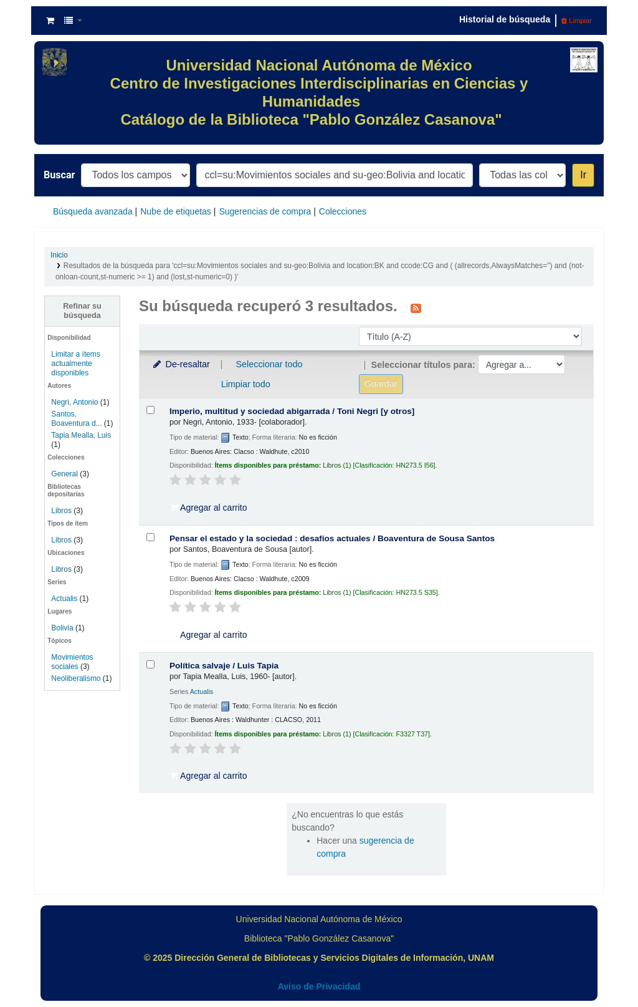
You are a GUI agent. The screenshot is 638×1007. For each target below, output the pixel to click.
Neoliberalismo (75, 678)
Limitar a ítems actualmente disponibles (75, 363)
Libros (61, 510)
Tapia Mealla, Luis (81, 435)
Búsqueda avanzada (93, 211)
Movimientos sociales (72, 662)
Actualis (64, 598)
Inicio (59, 255)
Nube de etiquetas (175, 211)
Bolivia (62, 628)
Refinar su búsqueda (82, 311)
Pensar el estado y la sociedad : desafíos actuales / (332, 538)
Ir (583, 175)
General (65, 474)
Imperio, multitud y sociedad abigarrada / (291, 411)
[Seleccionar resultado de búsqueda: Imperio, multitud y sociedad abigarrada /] (150, 410)
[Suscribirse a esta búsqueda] (416, 307)
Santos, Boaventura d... (76, 419)
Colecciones (342, 211)
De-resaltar (180, 364)
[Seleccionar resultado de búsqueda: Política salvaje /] (150, 664)
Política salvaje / (224, 665)
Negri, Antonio (74, 402)
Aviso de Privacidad (319, 986)
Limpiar (576, 20)
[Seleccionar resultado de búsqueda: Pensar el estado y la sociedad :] (150, 537)
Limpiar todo (245, 384)
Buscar (59, 175)
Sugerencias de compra (265, 211)
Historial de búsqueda (504, 19)
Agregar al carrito (208, 508)
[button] (50, 20)
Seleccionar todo (269, 364)
